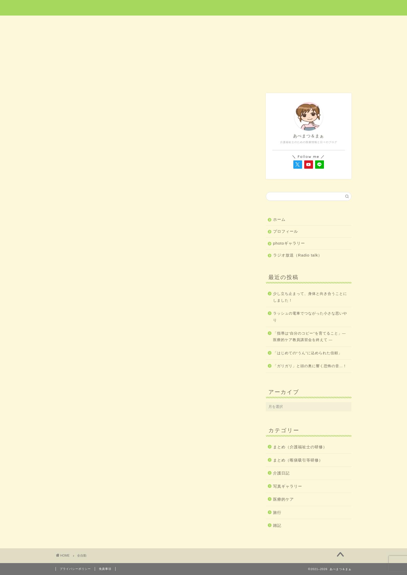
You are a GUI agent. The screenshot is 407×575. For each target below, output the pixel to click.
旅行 (203, 22)
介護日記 (262, 22)
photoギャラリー (289, 243)
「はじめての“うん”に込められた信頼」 (307, 353)
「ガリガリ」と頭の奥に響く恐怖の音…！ (310, 366)
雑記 (322, 22)
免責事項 (105, 568)
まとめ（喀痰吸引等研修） (298, 460)
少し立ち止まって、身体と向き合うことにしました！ (310, 297)
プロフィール (285, 231)
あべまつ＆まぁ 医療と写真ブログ (203, 7)
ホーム (85, 22)
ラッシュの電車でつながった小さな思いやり (310, 316)
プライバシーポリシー (75, 568)
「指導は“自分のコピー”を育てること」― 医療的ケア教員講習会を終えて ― (309, 336)
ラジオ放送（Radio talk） (297, 255)
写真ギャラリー (287, 486)
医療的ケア (145, 22)
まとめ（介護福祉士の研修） (300, 447)
